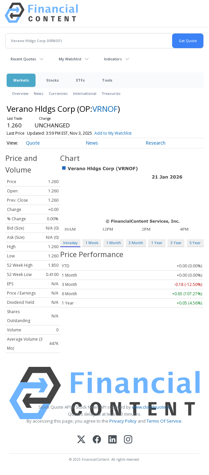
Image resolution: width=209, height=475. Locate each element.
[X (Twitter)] (81, 440)
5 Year (195, 242)
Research (155, 143)
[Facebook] (97, 440)
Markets (21, 80)
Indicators (113, 58)
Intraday (70, 242)
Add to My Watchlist (113, 133)
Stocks (52, 80)
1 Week (91, 242)
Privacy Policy (123, 421)
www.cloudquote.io (151, 407)
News (39, 93)
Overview (20, 93)
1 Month (113, 242)
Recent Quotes (23, 58)
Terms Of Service (164, 421)
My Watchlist (70, 58)
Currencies (58, 93)
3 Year (176, 242)
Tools (107, 80)
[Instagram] (128, 440)
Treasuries (111, 93)
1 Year (156, 242)
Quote (33, 143)
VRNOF (105, 108)
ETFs (80, 80)
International (84, 93)
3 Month (136, 242)
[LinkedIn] (112, 440)
